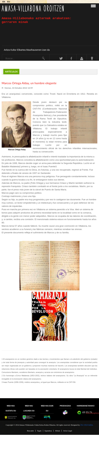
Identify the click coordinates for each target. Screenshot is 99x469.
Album (57, 431)
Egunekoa (48, 431)
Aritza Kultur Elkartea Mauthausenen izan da (27, 50)
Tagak (39, 431)
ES (4, 1)
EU (8, 1)
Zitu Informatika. (86, 425)
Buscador (30, 431)
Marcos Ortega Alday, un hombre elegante (29, 83)
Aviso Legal (67, 431)
